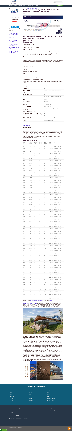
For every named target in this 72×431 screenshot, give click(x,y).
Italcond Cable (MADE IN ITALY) (14, 42)
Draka (10, 38)
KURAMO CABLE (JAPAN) (13, 44)
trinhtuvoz (20, 427)
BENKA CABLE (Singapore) (13, 33)
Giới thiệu (15, 5)
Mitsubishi (30, 398)
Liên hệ (33, 5)
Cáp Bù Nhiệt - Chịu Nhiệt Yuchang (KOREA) (13, 35)
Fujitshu (11, 400)
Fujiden (11, 398)
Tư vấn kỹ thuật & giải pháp (52, 410)
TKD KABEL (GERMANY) (13, 51)
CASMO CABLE (11, 37)
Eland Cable (12, 396)
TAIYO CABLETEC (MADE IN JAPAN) (14, 48)
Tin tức (37, 5)
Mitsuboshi (31, 400)
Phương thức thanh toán (51, 416)
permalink (50, 300)
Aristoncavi (12, 390)
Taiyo (48, 396)
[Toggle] (19, 33)
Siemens (48, 394)
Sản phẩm (20, 5)
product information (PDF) (27, 125)
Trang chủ (11, 5)
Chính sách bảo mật (50, 414)
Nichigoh (48, 390)
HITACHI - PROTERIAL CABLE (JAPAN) (13, 41)
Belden (11, 392)
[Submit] (62, 2)
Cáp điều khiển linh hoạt (27, 8)
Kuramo (30, 390)
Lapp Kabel (31, 392)
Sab (48, 392)
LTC (29, 396)
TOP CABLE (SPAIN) (12, 52)
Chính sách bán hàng (27, 5)
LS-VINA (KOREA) (12, 45)
